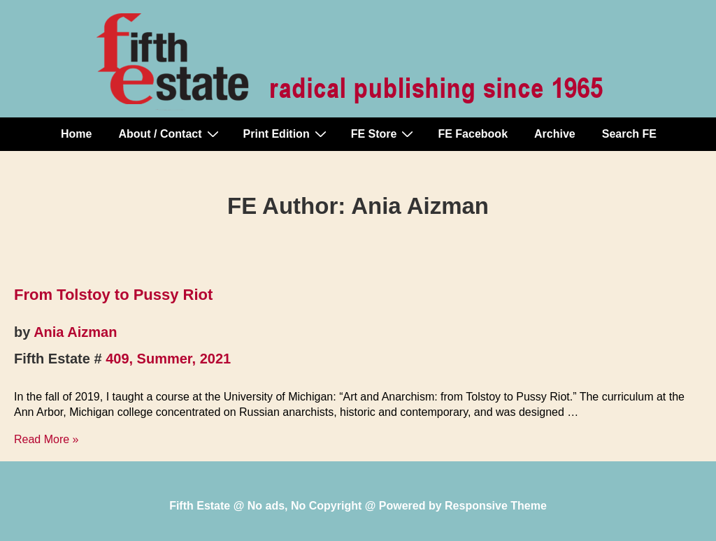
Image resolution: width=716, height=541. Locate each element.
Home (76, 134)
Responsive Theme (496, 506)
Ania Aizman (75, 332)
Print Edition (286, 133)
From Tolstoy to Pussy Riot (113, 294)
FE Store (384, 133)
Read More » (46, 439)
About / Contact (170, 133)
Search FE (629, 134)
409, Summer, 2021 (168, 358)
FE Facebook (473, 134)
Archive (554, 134)
